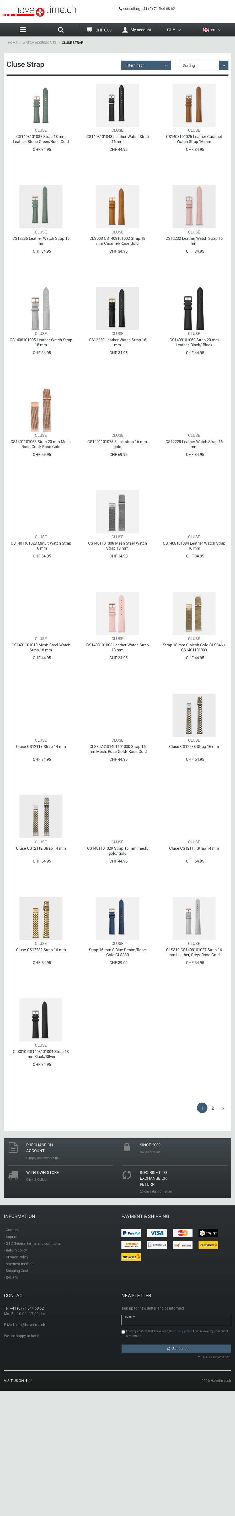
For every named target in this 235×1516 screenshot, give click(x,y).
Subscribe (177, 1473)
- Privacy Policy (16, 1382)
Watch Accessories (40, 43)
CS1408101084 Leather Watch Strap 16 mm (194, 608)
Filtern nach (135, 65)
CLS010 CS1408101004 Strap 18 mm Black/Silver (41, 1179)
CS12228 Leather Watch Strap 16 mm (194, 494)
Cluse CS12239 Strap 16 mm (41, 1062)
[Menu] (23, 29)
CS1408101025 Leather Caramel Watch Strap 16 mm (194, 152)
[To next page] (223, 1232)
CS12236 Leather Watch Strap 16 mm (41, 266)
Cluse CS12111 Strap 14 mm (194, 948)
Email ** (130, 1441)
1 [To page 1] (202, 1232)
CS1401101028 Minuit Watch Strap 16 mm (41, 608)
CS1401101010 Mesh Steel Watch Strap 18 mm (41, 722)
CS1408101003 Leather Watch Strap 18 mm (117, 722)
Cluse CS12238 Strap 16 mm (194, 834)
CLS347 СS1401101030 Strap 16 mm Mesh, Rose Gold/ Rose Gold (117, 836)
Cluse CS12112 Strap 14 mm (41, 948)
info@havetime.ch (30, 1449)
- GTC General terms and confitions (32, 1368)
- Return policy (15, 1375)
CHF (174, 29)
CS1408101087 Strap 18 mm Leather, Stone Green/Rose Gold (41, 152)
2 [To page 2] (212, 1232)
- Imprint (11, 1361)
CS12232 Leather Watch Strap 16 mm (194, 266)
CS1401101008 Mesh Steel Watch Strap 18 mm (117, 608)
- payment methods (19, 1388)
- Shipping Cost (16, 1395)
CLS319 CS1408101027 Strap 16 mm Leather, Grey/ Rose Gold (194, 1065)
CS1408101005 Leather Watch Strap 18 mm (41, 380)
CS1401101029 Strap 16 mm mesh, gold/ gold (117, 950)
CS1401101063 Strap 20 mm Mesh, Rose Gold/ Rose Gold (40, 494)
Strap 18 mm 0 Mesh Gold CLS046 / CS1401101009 (194, 722)
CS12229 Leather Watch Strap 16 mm (117, 380)
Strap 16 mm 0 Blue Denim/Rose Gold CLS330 (117, 1065)
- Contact (11, 1354)
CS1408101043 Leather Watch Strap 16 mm (117, 152)
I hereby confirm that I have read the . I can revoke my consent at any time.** (177, 1458)
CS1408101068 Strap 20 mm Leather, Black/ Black (194, 380)
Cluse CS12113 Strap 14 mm (41, 834)
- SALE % (11, 1402)
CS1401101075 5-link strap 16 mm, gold (117, 494)
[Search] (60, 30)
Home (12, 43)
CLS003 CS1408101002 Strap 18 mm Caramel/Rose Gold (117, 266)
